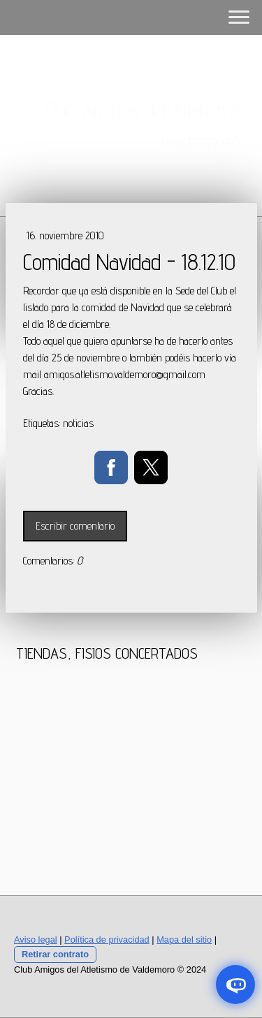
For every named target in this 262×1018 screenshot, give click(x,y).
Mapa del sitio (184, 939)
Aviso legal (35, 939)
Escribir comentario (75, 525)
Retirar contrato (55, 954)
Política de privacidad (107, 939)
